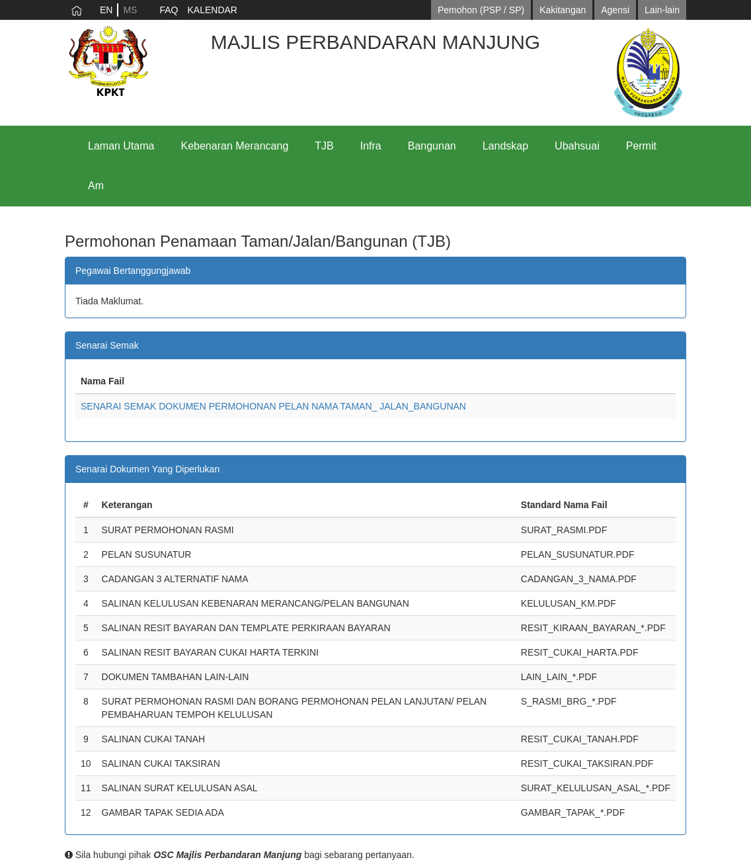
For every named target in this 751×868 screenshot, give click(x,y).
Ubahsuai (577, 146)
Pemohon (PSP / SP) (481, 10)
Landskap (505, 146)
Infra (370, 146)
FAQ (168, 10)
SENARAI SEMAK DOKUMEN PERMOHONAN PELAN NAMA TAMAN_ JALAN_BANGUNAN (273, 406)
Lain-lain (662, 10)
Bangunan (432, 146)
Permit (641, 146)
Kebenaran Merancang (235, 146)
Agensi (615, 10)
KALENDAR (212, 10)
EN (106, 10)
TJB (324, 146)
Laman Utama (121, 146)
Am (96, 185)
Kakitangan (562, 10)
